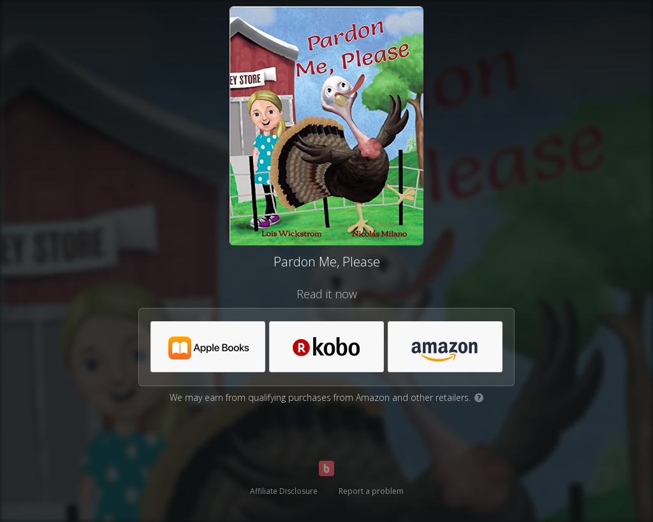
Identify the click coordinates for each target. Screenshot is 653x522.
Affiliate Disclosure (284, 491)
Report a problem (371, 491)
